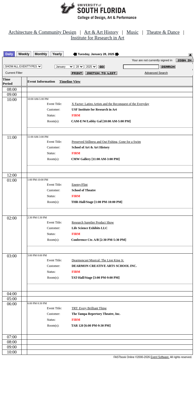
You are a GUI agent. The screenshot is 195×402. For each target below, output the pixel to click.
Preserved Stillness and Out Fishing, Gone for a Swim (106, 142)
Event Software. (160, 357)
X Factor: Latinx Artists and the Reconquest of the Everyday (110, 104)
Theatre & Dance (163, 32)
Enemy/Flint (80, 184)
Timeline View (70, 81)
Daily (9, 54)
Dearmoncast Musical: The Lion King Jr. (98, 260)
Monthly (41, 54)
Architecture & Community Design (42, 32)
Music (133, 32)
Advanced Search (156, 72)
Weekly (23, 54)
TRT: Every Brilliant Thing (89, 308)
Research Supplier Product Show (93, 222)
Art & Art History (101, 32)
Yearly (57, 54)
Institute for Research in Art (97, 37)
